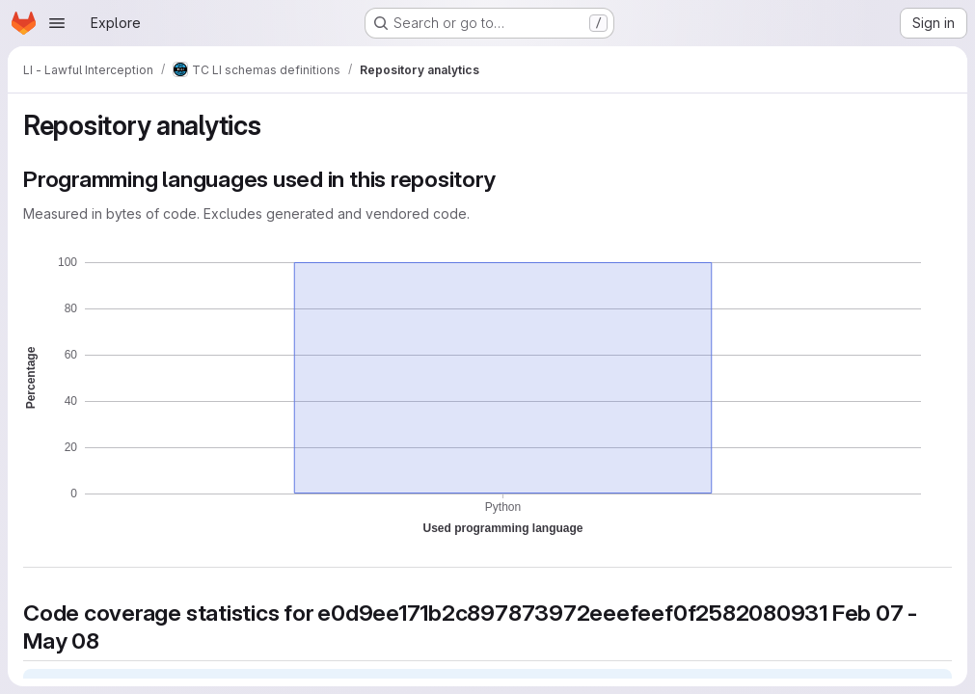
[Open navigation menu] (56, 23)
